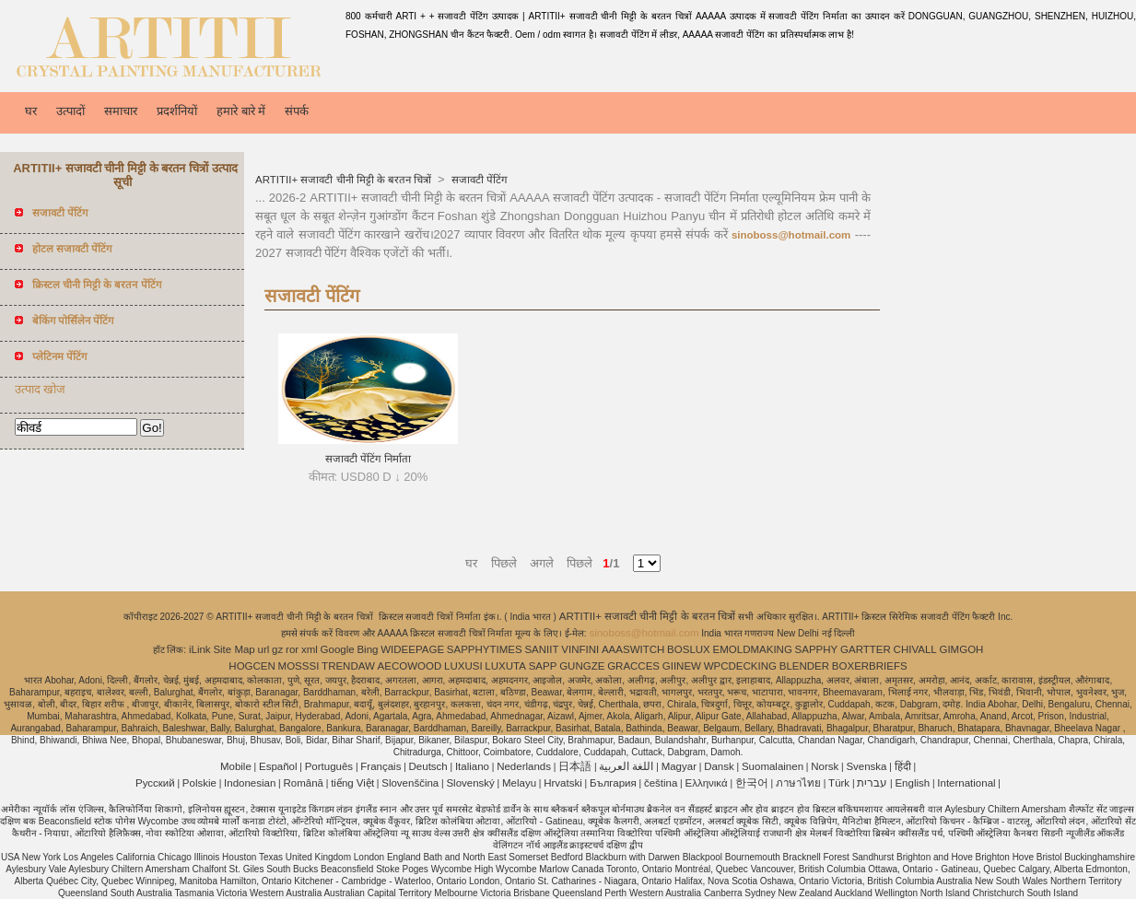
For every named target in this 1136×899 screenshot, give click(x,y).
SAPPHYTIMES (484, 649)
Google (338, 649)
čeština (660, 782)
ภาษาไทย (798, 782)
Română (303, 782)
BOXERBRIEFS (870, 665)
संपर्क (297, 111)
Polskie (199, 782)
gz (277, 649)
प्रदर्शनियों (177, 111)
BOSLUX (688, 649)
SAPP (543, 665)
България (613, 782)
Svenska (866, 766)
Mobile (236, 766)
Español (278, 766)
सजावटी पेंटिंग (477, 179)
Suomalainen (772, 766)
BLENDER (804, 665)
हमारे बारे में (241, 111)
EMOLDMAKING (752, 649)
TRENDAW (348, 665)
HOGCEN (251, 665)
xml (309, 649)
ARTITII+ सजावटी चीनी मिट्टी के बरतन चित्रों (344, 179)
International (966, 782)
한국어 (751, 782)
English (912, 782)
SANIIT (541, 649)
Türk (838, 782)
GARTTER (865, 649)
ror (292, 649)
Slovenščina (410, 782)
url (264, 649)
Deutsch (428, 766)
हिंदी (903, 766)
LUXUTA (505, 665)
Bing (367, 649)
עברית (872, 782)
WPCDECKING (740, 665)
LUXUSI (463, 665)
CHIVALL (915, 649)
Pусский (155, 782)
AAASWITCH (633, 649)
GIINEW (681, 665)
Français (380, 766)
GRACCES (633, 665)
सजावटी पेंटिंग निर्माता (367, 458)
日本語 (574, 766)
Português (329, 766)
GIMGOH (961, 649)
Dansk (719, 766)
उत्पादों (70, 111)
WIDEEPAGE (412, 649)
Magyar (679, 766)
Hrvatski (563, 782)
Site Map (233, 649)
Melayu (519, 782)
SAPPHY (816, 649)
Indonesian (249, 782)
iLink (200, 649)
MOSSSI (299, 665)
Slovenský (470, 782)
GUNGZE (581, 665)
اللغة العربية (626, 766)
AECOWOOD (410, 665)
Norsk (824, 766)
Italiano (472, 766)
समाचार (120, 111)
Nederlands (524, 766)
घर (31, 111)
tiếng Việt (352, 782)
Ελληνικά (706, 782)
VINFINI (580, 649)
